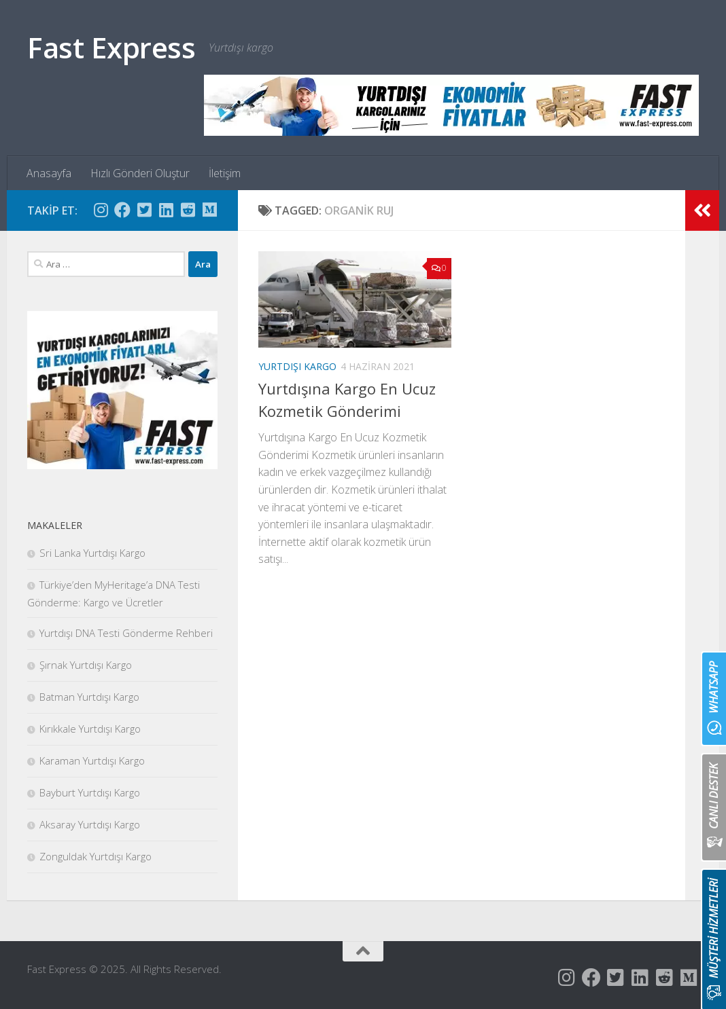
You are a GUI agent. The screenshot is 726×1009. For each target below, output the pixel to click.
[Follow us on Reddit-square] (187, 210)
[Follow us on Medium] (209, 210)
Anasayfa (49, 173)
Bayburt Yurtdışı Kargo (89, 792)
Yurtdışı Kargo (297, 366)
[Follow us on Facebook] (122, 210)
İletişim (225, 173)
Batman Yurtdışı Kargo (89, 696)
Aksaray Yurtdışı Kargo (89, 824)
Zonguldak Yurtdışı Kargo (95, 856)
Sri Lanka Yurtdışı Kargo (92, 552)
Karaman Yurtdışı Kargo (92, 760)
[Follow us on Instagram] (100, 210)
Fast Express (111, 47)
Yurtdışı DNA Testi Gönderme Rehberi (126, 633)
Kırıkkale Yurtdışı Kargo (90, 728)
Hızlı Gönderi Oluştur (140, 173)
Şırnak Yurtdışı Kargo (85, 665)
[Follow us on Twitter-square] (144, 210)
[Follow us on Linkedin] (166, 210)
